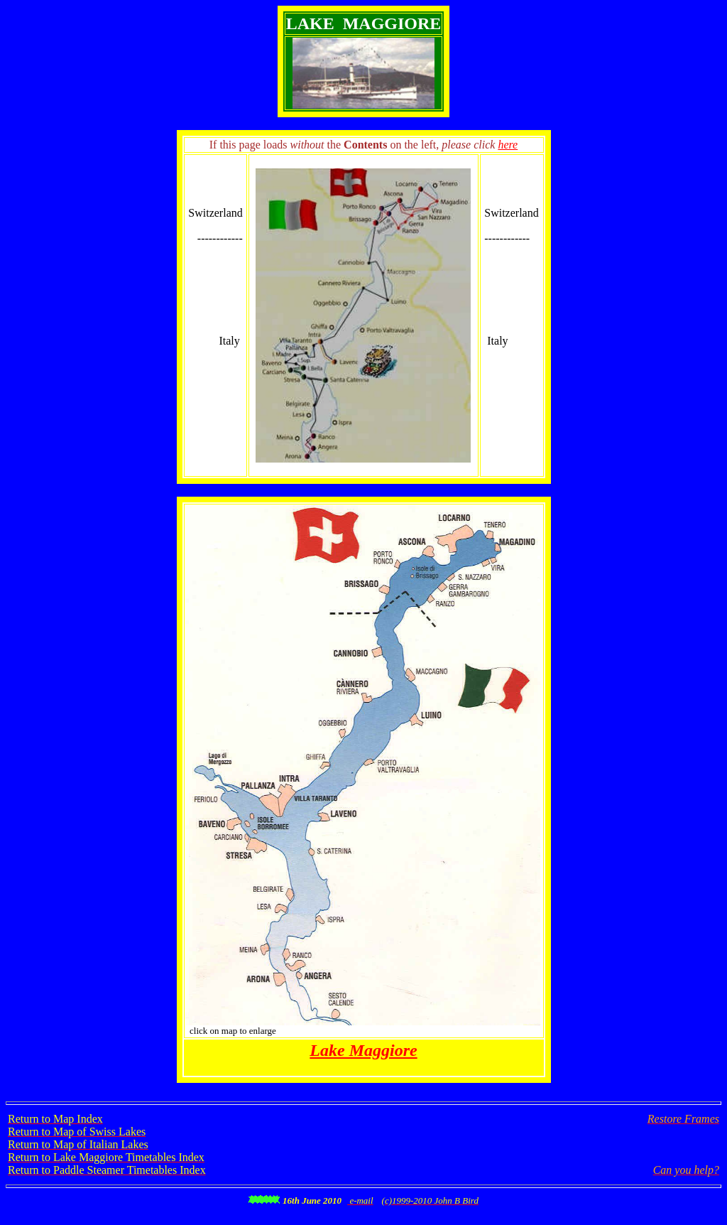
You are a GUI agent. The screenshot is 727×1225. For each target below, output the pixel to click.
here (508, 145)
